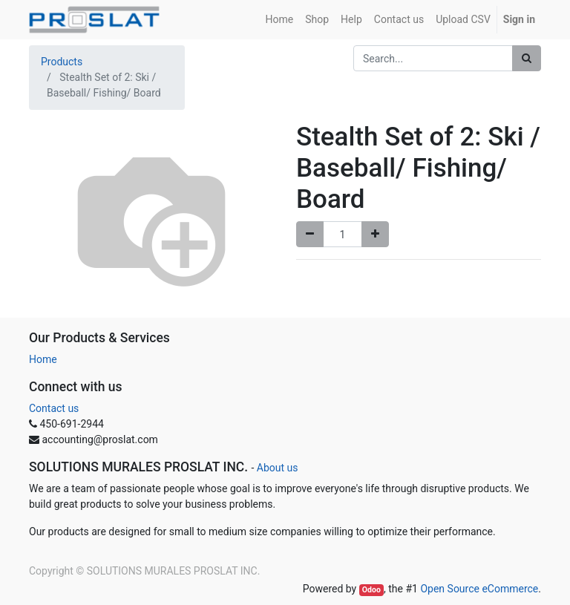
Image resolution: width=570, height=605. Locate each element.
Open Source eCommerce (479, 589)
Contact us (54, 408)
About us (277, 468)
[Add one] (375, 234)
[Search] (526, 58)
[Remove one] (310, 234)
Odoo (371, 590)
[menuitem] (280, 19)
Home (43, 359)
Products (61, 62)
